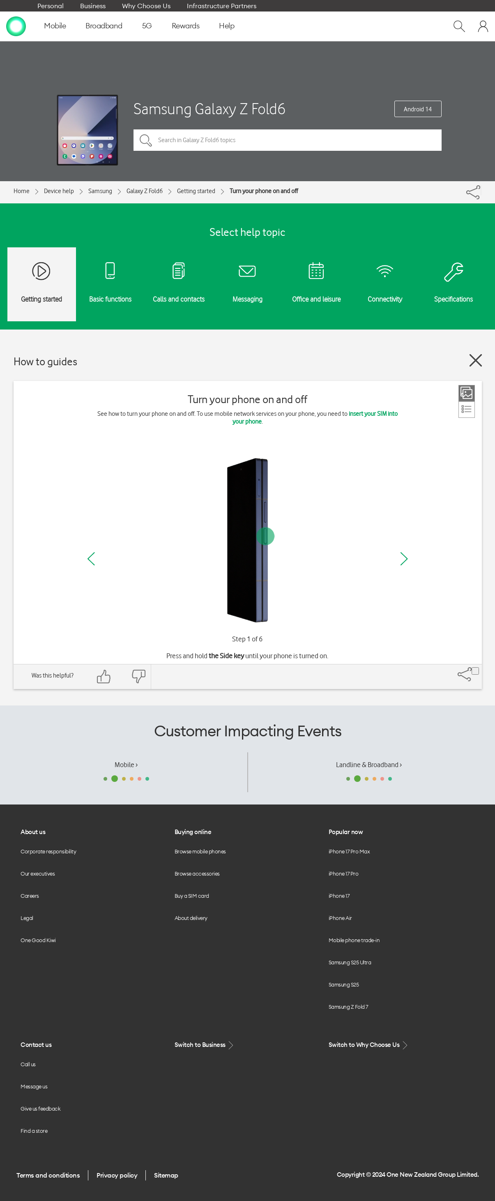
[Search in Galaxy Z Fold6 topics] (288, 140)
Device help (59, 191)
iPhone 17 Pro (344, 873)
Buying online (193, 832)
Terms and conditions (48, 1175)
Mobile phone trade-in (354, 940)
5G (147, 25)
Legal (27, 918)
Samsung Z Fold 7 (348, 1006)
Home (22, 191)
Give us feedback (40, 1108)
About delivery (191, 918)
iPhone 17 (339, 895)
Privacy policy (117, 1175)
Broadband (103, 25)
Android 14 (418, 109)
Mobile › (126, 765)
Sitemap (166, 1175)
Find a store (34, 1130)
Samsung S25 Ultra (350, 962)
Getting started (196, 191)
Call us (28, 1064)
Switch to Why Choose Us (369, 1045)
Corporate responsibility (48, 851)
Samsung (100, 191)
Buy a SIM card (192, 895)
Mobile (55, 25)
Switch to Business (205, 1045)
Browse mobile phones (200, 851)
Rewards (186, 25)
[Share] (481, 190)
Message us (34, 1086)
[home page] (16, 26)
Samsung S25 (344, 984)
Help (226, 25)
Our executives (38, 873)
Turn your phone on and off (264, 191)
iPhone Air (340, 918)
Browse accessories (197, 873)
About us (33, 832)
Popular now (346, 832)
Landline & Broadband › (369, 765)
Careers (30, 895)
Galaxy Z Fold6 (145, 191)
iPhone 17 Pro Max (349, 851)
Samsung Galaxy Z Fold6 (209, 108)
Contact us (36, 1045)
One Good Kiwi (38, 940)
